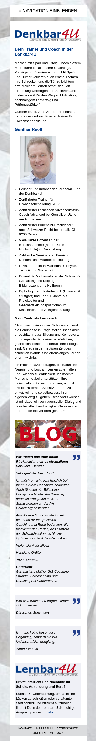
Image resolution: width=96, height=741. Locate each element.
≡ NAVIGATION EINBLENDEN (48, 10)
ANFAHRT (40, 733)
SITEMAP (56, 733)
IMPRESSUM (44, 728)
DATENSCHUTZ (67, 728)
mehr (49, 712)
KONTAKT (25, 728)
